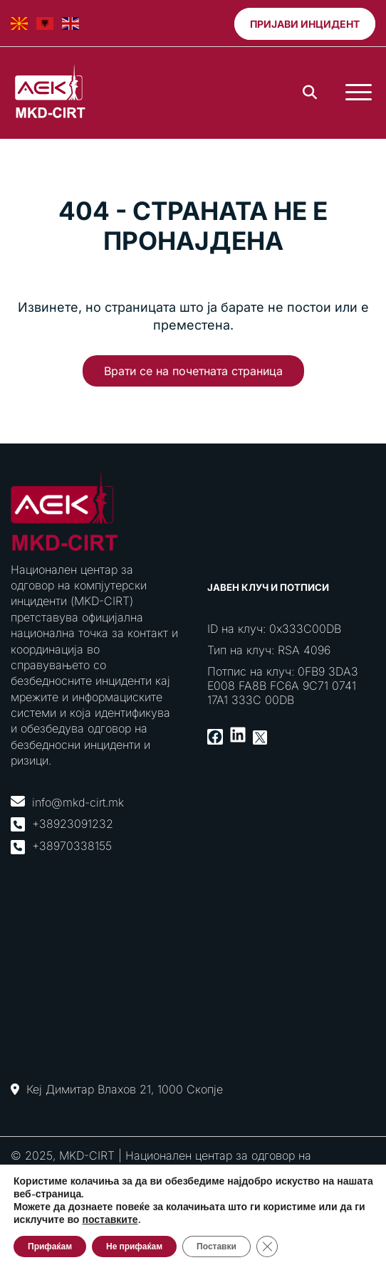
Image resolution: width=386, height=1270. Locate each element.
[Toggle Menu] (358, 93)
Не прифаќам (134, 1246)
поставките (109, 1220)
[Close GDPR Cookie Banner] (267, 1246)
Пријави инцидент (305, 24)
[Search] (310, 93)
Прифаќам (50, 1246)
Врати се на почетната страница (193, 371)
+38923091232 (72, 824)
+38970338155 (72, 846)
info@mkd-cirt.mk (78, 802)
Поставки (216, 1246)
